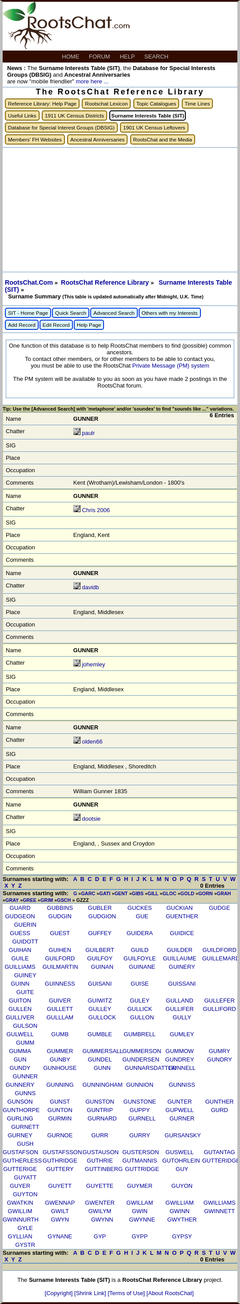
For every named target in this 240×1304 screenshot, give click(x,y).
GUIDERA (140, 933)
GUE (142, 916)
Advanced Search (113, 313)
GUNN (102, 1068)
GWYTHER (181, 1219)
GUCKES (140, 908)
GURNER (181, 1118)
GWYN (60, 1219)
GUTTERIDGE (221, 1160)
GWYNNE (142, 1219)
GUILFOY (99, 958)
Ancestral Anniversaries (97, 139)
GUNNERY (20, 1084)
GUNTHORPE (21, 1110)
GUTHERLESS (22, 1160)
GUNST (60, 1101)
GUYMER (139, 1186)
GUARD (20, 908)
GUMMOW (179, 1051)
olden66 (92, 741)
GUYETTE (99, 1186)
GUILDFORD (220, 950)
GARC (88, 893)
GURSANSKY (182, 1135)
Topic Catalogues (156, 103)
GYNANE (60, 1236)
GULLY (182, 1017)
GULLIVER (20, 1017)
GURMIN (60, 1118)
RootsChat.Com (29, 282)
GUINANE (142, 966)
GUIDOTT (25, 941)
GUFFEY (100, 933)
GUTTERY (60, 1169)
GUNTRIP (100, 1110)
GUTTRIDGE (142, 1169)
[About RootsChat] (170, 1293)
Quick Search (70, 313)
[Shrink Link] (91, 1293)
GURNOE (59, 1135)
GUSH (25, 1143)
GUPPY (140, 1110)
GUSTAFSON (20, 1152)
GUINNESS (60, 983)
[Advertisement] (120, 210)
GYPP (140, 1236)
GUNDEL (100, 1059)
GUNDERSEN (140, 1059)
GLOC (169, 893)
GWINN (180, 1211)
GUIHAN (20, 950)
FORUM (100, 56)
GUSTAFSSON (62, 1152)
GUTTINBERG (104, 1169)
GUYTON (25, 1194)
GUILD (139, 950)
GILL (153, 893)
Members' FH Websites (35, 139)
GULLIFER (179, 1009)
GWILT (60, 1211)
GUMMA (20, 1051)
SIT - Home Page (28, 313)
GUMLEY (182, 1034)
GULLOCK (102, 1017)
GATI (104, 893)
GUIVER (60, 1000)
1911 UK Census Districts (74, 115)
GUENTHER (182, 916)
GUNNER (25, 1076)
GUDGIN (60, 916)
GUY (182, 1169)
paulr (88, 433)
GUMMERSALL (103, 1051)
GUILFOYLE (140, 958)
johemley (93, 664)
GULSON (25, 1025)
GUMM (25, 1042)
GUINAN (102, 966)
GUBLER (100, 908)
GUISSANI (182, 983)
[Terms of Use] (127, 1293)
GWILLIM (20, 1211)
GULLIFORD (219, 1009)
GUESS (20, 933)
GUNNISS (182, 1084)
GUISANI (100, 983)
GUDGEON (20, 916)
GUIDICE (182, 933)
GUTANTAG (219, 1152)
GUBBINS (60, 908)
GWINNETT (219, 1211)
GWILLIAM (179, 1202)
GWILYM (100, 1211)
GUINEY (25, 975)
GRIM (46, 900)
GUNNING (59, 1084)
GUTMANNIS (139, 1160)
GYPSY (182, 1236)
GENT (121, 893)
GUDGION (102, 916)
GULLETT (60, 1009)
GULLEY (99, 1009)
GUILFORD (60, 958)
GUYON (182, 1186)
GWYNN (102, 1219)
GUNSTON (99, 1101)
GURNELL (142, 1118)
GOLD (187, 893)
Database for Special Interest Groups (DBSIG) (61, 127)
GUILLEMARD (221, 958)
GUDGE (219, 908)
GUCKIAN (179, 908)
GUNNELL (182, 1068)
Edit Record (56, 325)
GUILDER (179, 950)
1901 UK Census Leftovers (154, 127)
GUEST (60, 933)
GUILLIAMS (19, 966)
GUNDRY (219, 1059)
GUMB (59, 1034)
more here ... (92, 81)
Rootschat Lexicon (106, 103)
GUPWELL (179, 1110)
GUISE (139, 983)
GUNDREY (179, 1059)
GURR (99, 1135)
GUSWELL (179, 1152)
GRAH (224, 893)
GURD (219, 1110)
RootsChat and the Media (162, 139)
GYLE (25, 1228)
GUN (20, 1059)
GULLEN (20, 1009)
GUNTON (60, 1110)
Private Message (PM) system (170, 365)
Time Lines (197, 103)
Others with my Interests (170, 313)
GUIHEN (60, 950)
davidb (90, 587)
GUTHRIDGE (60, 1160)
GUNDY (20, 1068)
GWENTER (99, 1202)
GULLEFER (219, 1000)
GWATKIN (20, 1202)
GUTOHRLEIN (181, 1160)
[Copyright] (59, 1293)
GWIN (140, 1211)
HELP (128, 56)
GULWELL (19, 1034)
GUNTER (180, 1101)
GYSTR (25, 1244)
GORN (205, 893)
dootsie (91, 818)
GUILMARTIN (60, 966)
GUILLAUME (179, 958)
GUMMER (60, 1051)
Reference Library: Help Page (42, 103)
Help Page (89, 325)
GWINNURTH (21, 1219)
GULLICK (140, 1009)
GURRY (139, 1135)
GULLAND (179, 1000)
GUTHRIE (100, 1160)
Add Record (22, 325)
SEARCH (157, 56)
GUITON (20, 1000)
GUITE (25, 992)
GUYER (20, 1186)
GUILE (20, 958)
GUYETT (60, 1186)
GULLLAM (59, 1017)
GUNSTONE (140, 1101)
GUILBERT (99, 950)
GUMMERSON (141, 1051)
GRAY (12, 900)
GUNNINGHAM (103, 1084)
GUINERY (182, 966)
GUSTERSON (140, 1152)
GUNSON (20, 1101)
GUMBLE (100, 1034)
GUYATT (25, 1177)
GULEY (139, 1000)
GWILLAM (139, 1202)
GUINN (20, 983)
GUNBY (60, 1059)
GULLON (142, 1017)
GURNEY (20, 1135)
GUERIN (25, 924)
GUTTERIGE (20, 1169)
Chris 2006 (96, 510)
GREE (29, 900)
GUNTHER (219, 1101)
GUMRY (219, 1051)
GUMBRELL (140, 1034)
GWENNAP (60, 1202)
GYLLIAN (20, 1236)
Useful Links (22, 115)
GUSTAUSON (101, 1152)
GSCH (64, 900)
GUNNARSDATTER (150, 1068)
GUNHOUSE (59, 1068)
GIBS (138, 893)
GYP (100, 1236)
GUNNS (25, 1093)
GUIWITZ (100, 1000)
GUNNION (139, 1084)
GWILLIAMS (220, 1202)
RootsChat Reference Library (106, 282)
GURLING (20, 1118)
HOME (71, 56)
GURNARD (102, 1118)
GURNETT (25, 1127)
